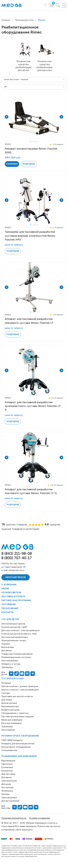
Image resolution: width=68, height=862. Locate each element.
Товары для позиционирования (17, 654)
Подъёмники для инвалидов (19, 756)
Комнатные (7, 770)
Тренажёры (7, 726)
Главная (6, 20)
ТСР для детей (10, 619)
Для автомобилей (10, 801)
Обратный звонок (15, 577)
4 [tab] (34, 141)
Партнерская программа (16, 600)
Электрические (9, 780)
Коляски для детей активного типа (18, 633)
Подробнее (28, 164)
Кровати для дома (10, 709)
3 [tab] (33, 141)
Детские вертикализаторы (14, 637)
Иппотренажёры (9, 660)
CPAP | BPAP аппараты (12, 740)
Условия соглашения (39, 818)
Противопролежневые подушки (17, 716)
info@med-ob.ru (16, 570)
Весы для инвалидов (11, 723)
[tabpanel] (34, 117)
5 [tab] (36, 141)
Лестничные (7, 787)
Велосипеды (7, 647)
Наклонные (7, 764)
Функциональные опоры (13, 640)
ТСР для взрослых (12, 678)
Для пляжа (6, 699)
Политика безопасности (13, 818)
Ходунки (5, 644)
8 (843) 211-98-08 (16, 553)
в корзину (12, 164)
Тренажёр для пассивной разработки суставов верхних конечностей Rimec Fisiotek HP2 (30, 235)
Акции (5, 588)
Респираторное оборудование (20, 736)
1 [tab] (30, 141)
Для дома (6, 784)
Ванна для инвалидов (11, 720)
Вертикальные (8, 760)
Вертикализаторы (10, 706)
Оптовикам (8, 604)
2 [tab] (31, 141)
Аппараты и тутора (10, 664)
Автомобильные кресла (13, 623)
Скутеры (5, 693)
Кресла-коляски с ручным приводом (19, 686)
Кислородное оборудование (15, 747)
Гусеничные (7, 767)
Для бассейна (8, 774)
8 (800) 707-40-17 (16, 558)
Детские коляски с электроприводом (20, 630)
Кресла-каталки (9, 703)
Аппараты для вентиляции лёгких (17, 743)
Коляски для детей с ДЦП (14, 627)
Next (61, 117)
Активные (6, 683)
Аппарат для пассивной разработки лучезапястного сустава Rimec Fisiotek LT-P (33, 406)
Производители (24, 20)
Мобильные (7, 791)
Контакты (7, 612)
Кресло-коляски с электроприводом (20, 689)
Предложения (9, 608)
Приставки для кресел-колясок (17, 696)
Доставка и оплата (13, 596)
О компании (8, 584)
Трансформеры (9, 797)
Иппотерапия (8, 730)
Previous (6, 117)
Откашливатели (9, 750)
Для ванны (6, 777)
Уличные (5, 794)
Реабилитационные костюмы (16, 657)
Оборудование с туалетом (14, 713)
